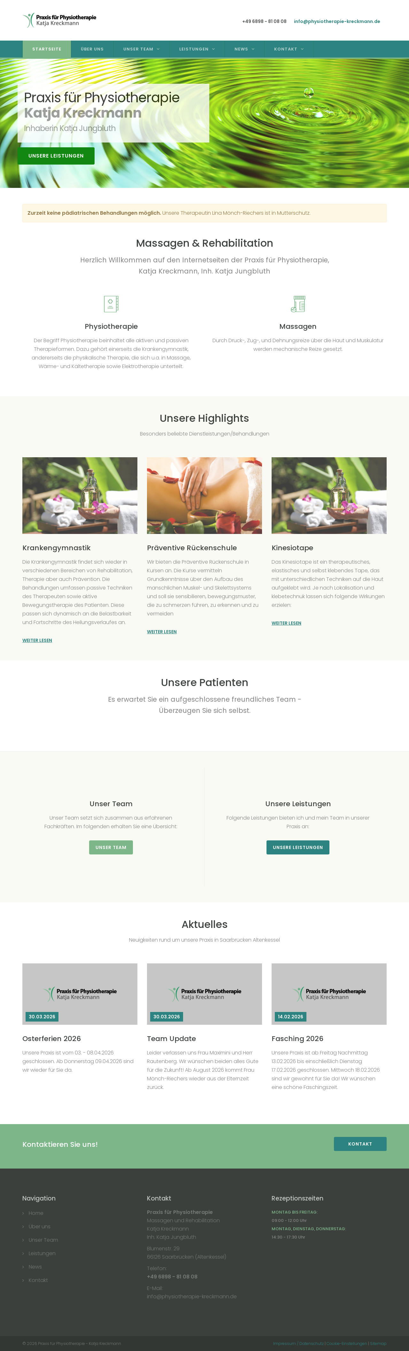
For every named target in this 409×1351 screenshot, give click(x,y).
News (241, 49)
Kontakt (285, 49)
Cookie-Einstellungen (347, 1343)
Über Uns (95, 49)
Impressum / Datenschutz (298, 1343)
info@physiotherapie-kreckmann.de (337, 21)
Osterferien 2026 (51, 1039)
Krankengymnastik (56, 548)
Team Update (171, 1039)
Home (36, 1213)
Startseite (50, 49)
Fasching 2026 (297, 1039)
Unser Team (138, 49)
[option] (204, 123)
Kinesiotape (292, 548)
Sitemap (378, 1343)
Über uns (39, 1226)
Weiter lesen (37, 640)
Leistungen (194, 49)
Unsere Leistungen (56, 155)
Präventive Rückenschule (192, 548)
